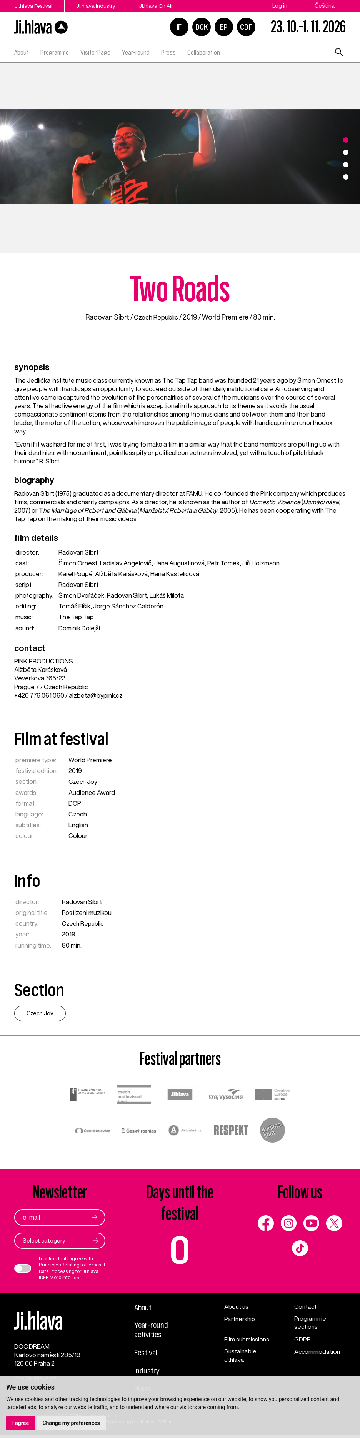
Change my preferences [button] (71, 1423)
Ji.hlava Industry (101, 5)
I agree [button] (20, 1423)
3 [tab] (345, 164)
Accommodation (317, 1352)
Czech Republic (156, 316)
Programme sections (310, 1323)
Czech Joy (83, 781)
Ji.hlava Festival (33, 5)
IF (179, 27)
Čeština (325, 5)
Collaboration (203, 52)
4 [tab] (345, 177)
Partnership (240, 1319)
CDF (246, 27)
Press (168, 52)
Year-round (136, 52)
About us (237, 1307)
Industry (148, 1372)
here (76, 1277)
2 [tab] (345, 152)
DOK (201, 27)
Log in (279, 5)
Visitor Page (95, 52)
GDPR (302, 1340)
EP (224, 27)
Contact (306, 1307)
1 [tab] (345, 140)
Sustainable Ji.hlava (241, 1356)
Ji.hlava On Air (165, 5)
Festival (146, 1354)
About (21, 52)
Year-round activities (152, 1331)
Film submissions (247, 1340)
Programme (54, 52)
